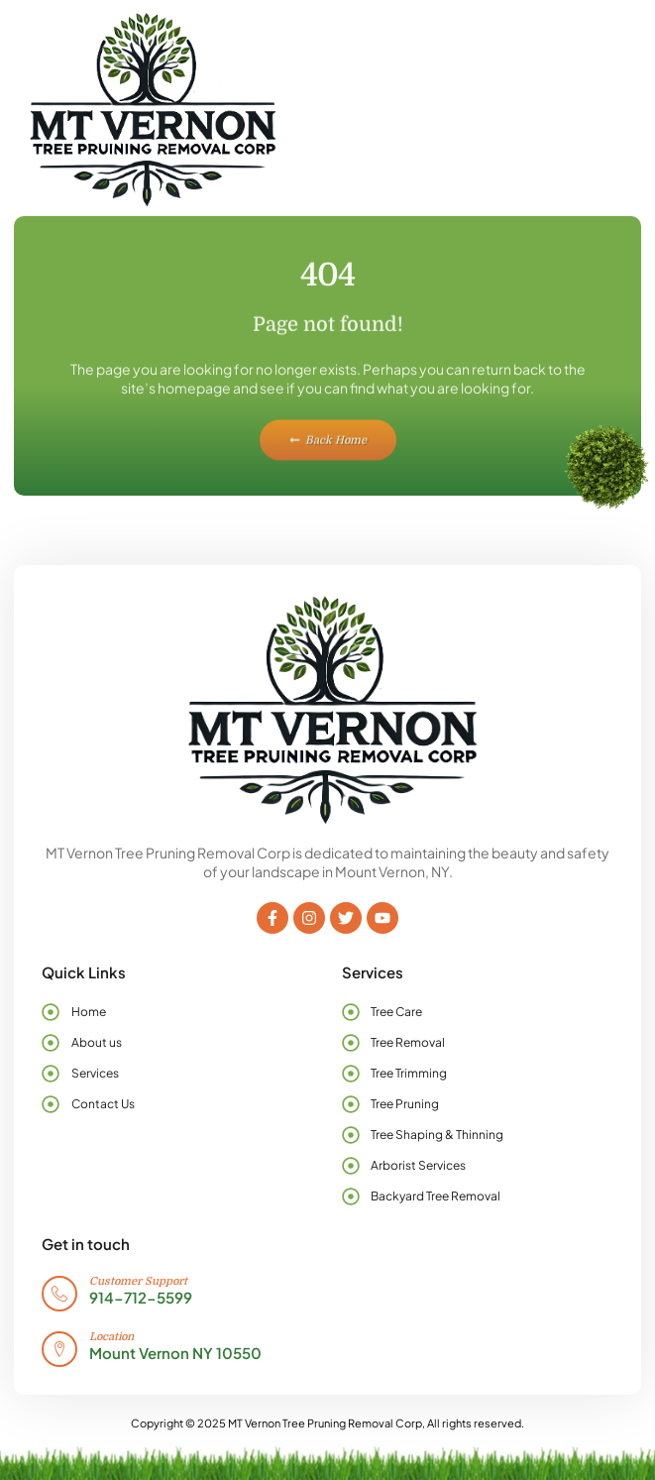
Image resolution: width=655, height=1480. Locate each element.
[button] (589, 108)
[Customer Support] (59, 1293)
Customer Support (138, 1281)
